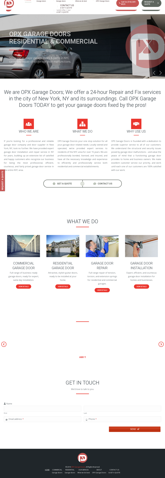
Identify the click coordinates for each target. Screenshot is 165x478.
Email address (16, 419)
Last (85, 413)
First (5, 413)
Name (9, 403)
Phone (93, 419)
